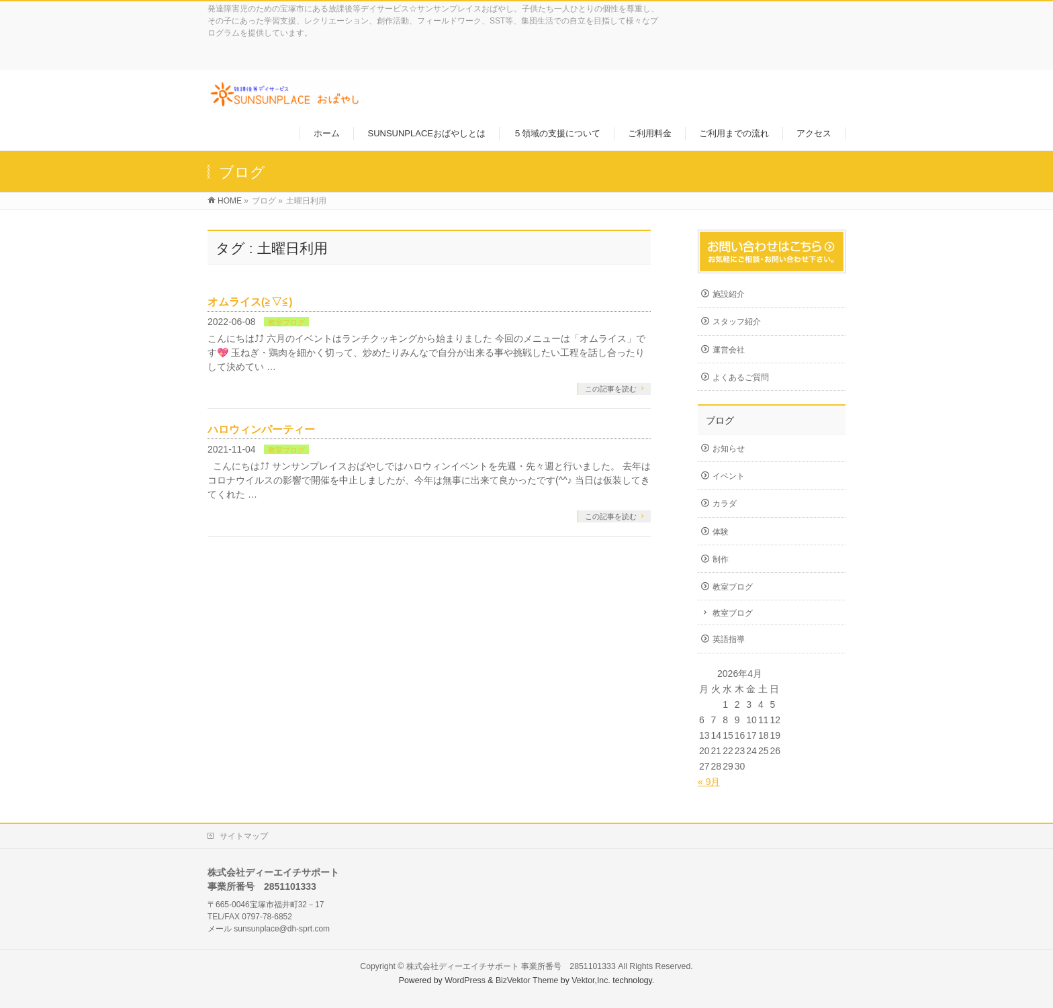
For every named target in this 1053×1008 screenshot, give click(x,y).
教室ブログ (286, 322)
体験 (721, 532)
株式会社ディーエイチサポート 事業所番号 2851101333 (511, 966)
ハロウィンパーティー (261, 429)
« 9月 (709, 781)
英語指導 (729, 639)
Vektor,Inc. (590, 980)
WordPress (465, 980)
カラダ (725, 503)
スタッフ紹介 (737, 321)
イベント (729, 476)
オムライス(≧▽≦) (250, 302)
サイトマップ (244, 836)
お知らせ (729, 448)
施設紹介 (729, 294)
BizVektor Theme (527, 980)
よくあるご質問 (741, 377)
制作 (721, 559)
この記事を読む (611, 389)
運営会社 (729, 350)
